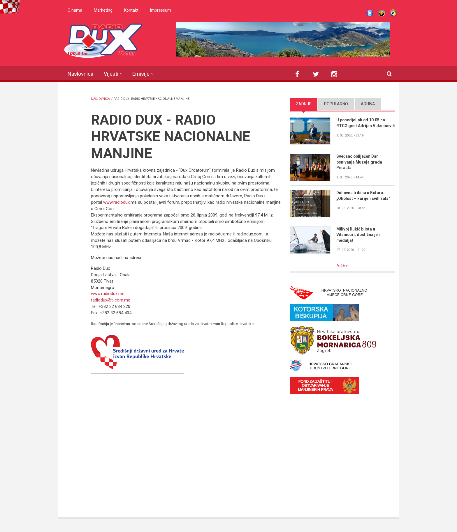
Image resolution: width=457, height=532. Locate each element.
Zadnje (303, 104)
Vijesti (111, 74)
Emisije (141, 74)
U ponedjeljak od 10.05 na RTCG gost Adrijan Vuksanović (361, 126)
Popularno (336, 104)
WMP (393, 13)
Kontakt (131, 10)
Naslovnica (80, 74)
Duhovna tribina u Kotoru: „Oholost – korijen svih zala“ (363, 195)
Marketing (103, 10)
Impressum (160, 10)
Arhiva (368, 104)
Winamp (381, 13)
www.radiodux (116, 202)
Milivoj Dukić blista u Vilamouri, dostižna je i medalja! (358, 235)
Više (341, 265)
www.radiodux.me (107, 293)
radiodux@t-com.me (110, 300)
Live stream (370, 13)
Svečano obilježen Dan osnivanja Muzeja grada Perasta (359, 162)
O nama (75, 10)
